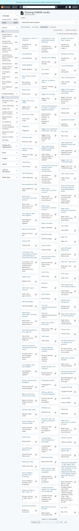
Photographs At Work (48, 386)
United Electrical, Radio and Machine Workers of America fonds (10, 57)
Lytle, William (45, 230)
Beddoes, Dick (46, 280)
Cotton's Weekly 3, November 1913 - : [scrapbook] (66, 480)
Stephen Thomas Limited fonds (10, 68)
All (3, 31)
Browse (14, 7)
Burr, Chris (25, 515)
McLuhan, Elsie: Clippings (49, 57)
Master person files (47, 463)
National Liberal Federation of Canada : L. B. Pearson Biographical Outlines (49, 108)
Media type (6, 177)
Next (65, 522)
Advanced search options (31, 22)
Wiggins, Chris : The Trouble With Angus (66, 163)
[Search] (39, 7)
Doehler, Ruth (65, 108)
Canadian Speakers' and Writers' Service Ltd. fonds (10, 49)
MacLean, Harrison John (68, 231)
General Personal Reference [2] (47, 253)
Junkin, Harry (25, 274)
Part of (4, 28)
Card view (44, 27)
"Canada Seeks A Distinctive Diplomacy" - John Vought (48, 446)
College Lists (25, 126)
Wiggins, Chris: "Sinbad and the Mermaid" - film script (49, 131)
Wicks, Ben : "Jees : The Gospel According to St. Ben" (48, 426)
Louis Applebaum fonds (10, 88)
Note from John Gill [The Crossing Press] (29, 259)
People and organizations (7, 146)
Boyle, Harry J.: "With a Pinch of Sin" (67, 326)
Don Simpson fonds (10, 73)
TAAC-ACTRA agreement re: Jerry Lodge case (49, 337)
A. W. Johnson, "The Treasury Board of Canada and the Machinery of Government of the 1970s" (68, 257)
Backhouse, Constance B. (68, 511)
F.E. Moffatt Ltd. (10, 122)
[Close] (77, 2)
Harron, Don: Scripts (28, 114)
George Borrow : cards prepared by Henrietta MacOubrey (48, 40)
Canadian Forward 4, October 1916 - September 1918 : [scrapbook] (49, 495)
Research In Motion (10, 137)
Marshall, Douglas (27, 236)
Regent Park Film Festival (10, 118)
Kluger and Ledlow (27, 225)
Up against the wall (27, 394)
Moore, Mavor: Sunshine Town (29, 77)
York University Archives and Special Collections (10, 127)
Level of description (6, 171)
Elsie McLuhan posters (67, 54)
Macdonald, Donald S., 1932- (10, 101)
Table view (52, 27)
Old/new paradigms (27, 307)
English (10, 23)
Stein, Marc (10, 140)
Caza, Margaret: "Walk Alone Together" (48, 216)
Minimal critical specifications (46, 306)
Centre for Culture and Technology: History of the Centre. (49, 353)
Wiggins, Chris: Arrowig (48, 94)
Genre (4, 164)
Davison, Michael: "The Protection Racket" (28, 429)
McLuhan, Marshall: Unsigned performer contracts (67, 353)
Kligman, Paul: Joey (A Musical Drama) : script (67, 399)
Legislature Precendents (68, 120)
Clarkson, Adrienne (27, 444)
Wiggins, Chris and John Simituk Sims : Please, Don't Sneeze (68, 91)
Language (5, 16)
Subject (4, 158)
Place (4, 153)
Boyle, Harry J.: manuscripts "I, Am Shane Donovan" (29, 192)
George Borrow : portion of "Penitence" (30, 39)
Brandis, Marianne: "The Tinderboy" (68, 372)
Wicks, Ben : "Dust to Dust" (49, 266)
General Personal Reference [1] (66, 454)
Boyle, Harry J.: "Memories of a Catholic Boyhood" (29, 320)
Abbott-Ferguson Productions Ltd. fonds (10, 36)
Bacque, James (65, 442)
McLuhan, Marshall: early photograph (68, 385)
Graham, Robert (26, 247)
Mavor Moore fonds (10, 78)
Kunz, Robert (45, 69)
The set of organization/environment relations (68, 309)
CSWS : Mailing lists (47, 175)
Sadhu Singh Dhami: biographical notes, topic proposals (68, 144)
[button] (66, 7)
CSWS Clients (65, 340)
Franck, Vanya (45, 164)
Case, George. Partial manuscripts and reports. (68, 291)
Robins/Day (64, 414)
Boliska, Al (25, 285)
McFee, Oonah (26, 90)
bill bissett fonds (10, 64)
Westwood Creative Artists (10, 133)
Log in (74, 7)
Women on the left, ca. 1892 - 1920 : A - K (67, 496)
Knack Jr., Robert (26, 405)
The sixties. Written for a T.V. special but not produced (29, 347)
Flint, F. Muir (64, 131)
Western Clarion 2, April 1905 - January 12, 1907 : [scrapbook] (48, 476)
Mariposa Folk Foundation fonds (10, 42)
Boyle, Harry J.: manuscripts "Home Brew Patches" (68, 214)
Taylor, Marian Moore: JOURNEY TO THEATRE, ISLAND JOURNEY (28, 150)
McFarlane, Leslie (27, 137)
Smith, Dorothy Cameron (68, 77)
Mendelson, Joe (46, 414)
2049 (61, 522)
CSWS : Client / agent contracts (47, 292)
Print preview (25, 27)
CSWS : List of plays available (47, 151)
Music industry (26, 296)
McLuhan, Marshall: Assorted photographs (48, 399)
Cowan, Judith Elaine (10, 106)
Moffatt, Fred (10, 109)
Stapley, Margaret (27, 65)
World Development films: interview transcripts (29, 378)
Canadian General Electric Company (10, 113)
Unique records (10, 19)
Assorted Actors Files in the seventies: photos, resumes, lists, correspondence (30, 170)
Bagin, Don (45, 242)
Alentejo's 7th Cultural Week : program (67, 39)
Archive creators (8, 94)
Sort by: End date (58, 30)
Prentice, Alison (26, 335)
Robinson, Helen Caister (29, 416)
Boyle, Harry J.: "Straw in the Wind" (29, 364)
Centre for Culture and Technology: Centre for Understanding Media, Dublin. (67, 192)
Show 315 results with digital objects (67, 33)
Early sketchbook (27, 54)
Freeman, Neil (65, 243)
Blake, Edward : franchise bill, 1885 (49, 514)
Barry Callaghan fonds (10, 83)
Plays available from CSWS (49, 186)
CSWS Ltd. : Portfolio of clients (48, 81)
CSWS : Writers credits (67, 177)
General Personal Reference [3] (27, 456)
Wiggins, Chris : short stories (28, 101)
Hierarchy (35, 27)
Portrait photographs (67, 66)
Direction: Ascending (71, 30)
